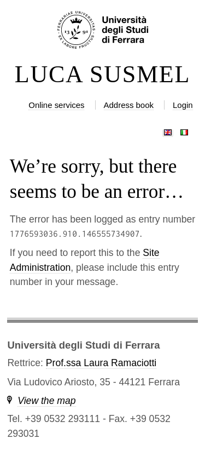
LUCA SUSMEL (102, 74)
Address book (129, 105)
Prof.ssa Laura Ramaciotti (101, 362)
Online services (56, 105)
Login (183, 105)
